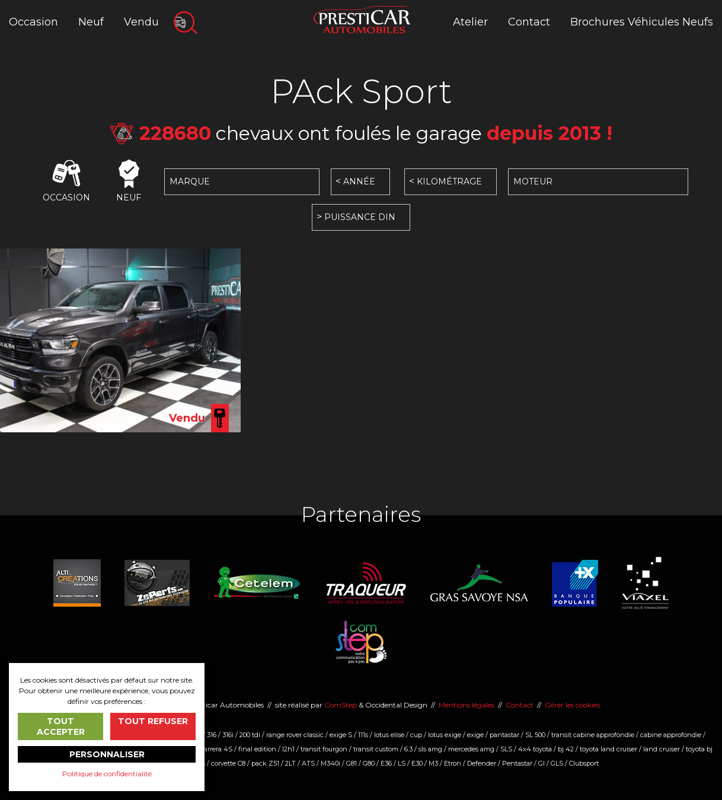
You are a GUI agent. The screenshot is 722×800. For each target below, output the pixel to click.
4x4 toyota (535, 749)
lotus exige (444, 735)
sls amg (430, 749)
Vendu (141, 21)
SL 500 (535, 735)
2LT (290, 763)
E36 (386, 763)
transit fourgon (324, 749)
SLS (506, 749)
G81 (351, 763)
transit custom (375, 749)
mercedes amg (471, 749)
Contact (529, 21)
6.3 (408, 749)
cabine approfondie (670, 735)
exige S (341, 735)
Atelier (470, 21)
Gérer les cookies (572, 704)
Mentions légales (466, 704)
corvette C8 (228, 763)
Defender (481, 763)
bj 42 (566, 749)
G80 (369, 763)
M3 (433, 763)
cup (416, 735)
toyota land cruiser (608, 749)
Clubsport (584, 763)
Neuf (91, 21)
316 (211, 735)
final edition (257, 749)
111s (363, 735)
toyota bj (699, 749)
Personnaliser (107, 754)
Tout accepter (61, 726)
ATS (308, 763)
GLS (557, 763)
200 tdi (249, 735)
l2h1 (288, 749)
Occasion (33, 21)
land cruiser (661, 749)
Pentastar (517, 763)
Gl (541, 763)
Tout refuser (153, 721)
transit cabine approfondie (592, 735)
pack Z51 (265, 763)
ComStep (340, 704)
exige (475, 735)
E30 (417, 763)
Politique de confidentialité (107, 773)
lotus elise (389, 735)
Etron (452, 763)
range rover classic (295, 735)
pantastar (504, 735)
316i (228, 735)
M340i (330, 763)
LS (401, 763)
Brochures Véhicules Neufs (641, 21)
